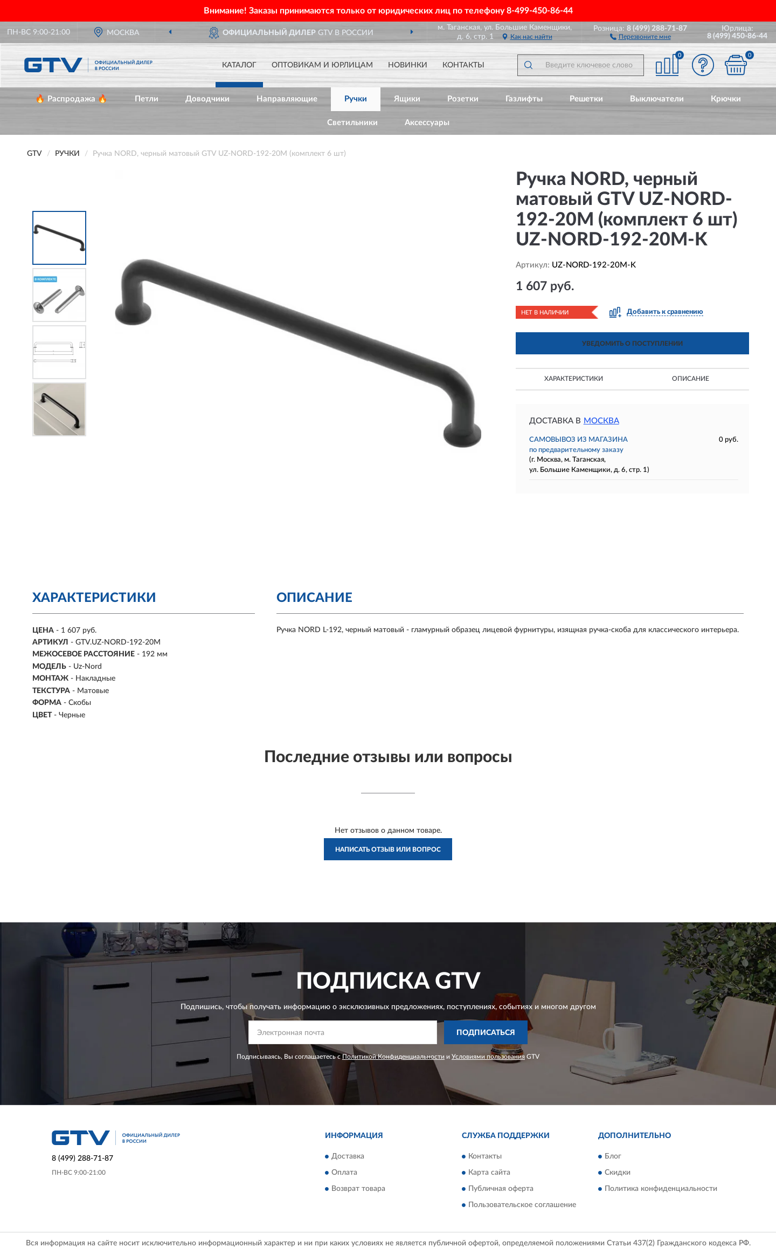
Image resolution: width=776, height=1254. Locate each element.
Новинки (407, 65)
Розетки (463, 99)
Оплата (344, 1172)
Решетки (586, 99)
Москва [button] (601, 421)
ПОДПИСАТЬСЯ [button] (485, 1033)
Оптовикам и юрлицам (322, 65)
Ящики (407, 99)
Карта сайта (489, 1172)
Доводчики (207, 99)
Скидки (617, 1172)
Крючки (726, 99)
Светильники (352, 123)
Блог (613, 1156)
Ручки (355, 99)
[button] (640, 36)
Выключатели (657, 99)
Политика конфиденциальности (661, 1189)
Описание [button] (690, 378)
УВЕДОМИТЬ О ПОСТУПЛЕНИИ (632, 343)
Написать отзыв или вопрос (388, 849)
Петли (146, 99)
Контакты (463, 65)
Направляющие (287, 99)
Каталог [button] (239, 65)
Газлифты (524, 99)
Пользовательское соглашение (522, 1205)
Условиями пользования (488, 1056)
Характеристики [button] (573, 378)
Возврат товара (358, 1189)
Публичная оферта (501, 1189)
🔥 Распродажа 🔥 (71, 99)
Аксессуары (427, 123)
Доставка (347, 1156)
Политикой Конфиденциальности (393, 1056)
